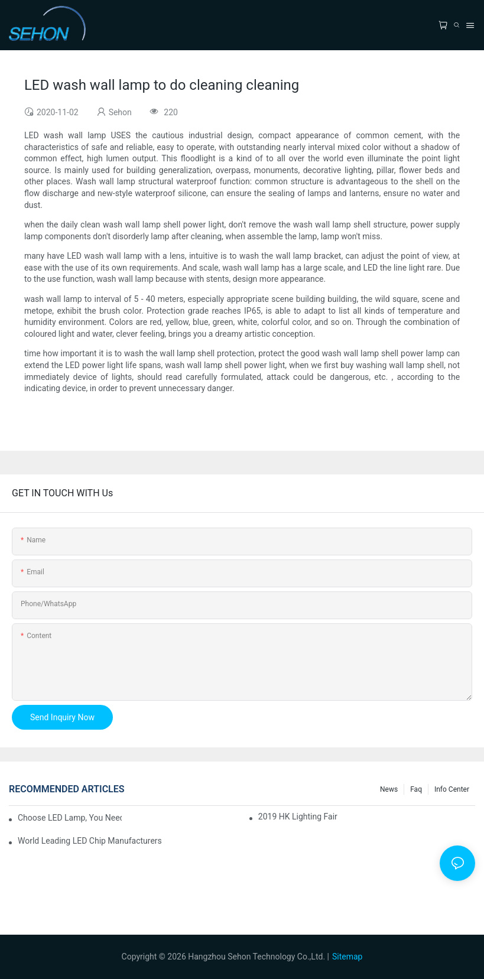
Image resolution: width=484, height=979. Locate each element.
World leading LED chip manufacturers (90, 840)
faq (416, 789)
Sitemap (347, 956)
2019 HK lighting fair (297, 816)
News (389, 789)
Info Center (451, 789)
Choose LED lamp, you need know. (70, 817)
